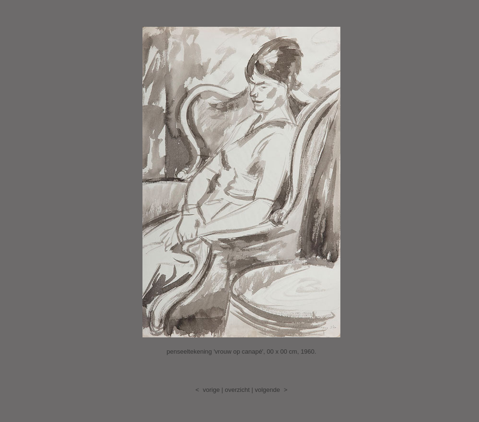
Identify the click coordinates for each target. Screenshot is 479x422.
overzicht (237, 389)
